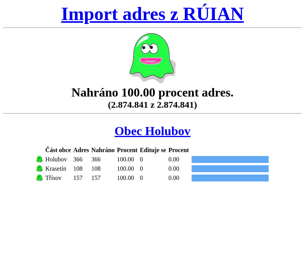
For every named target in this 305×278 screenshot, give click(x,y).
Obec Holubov (152, 131)
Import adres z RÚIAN (152, 13)
